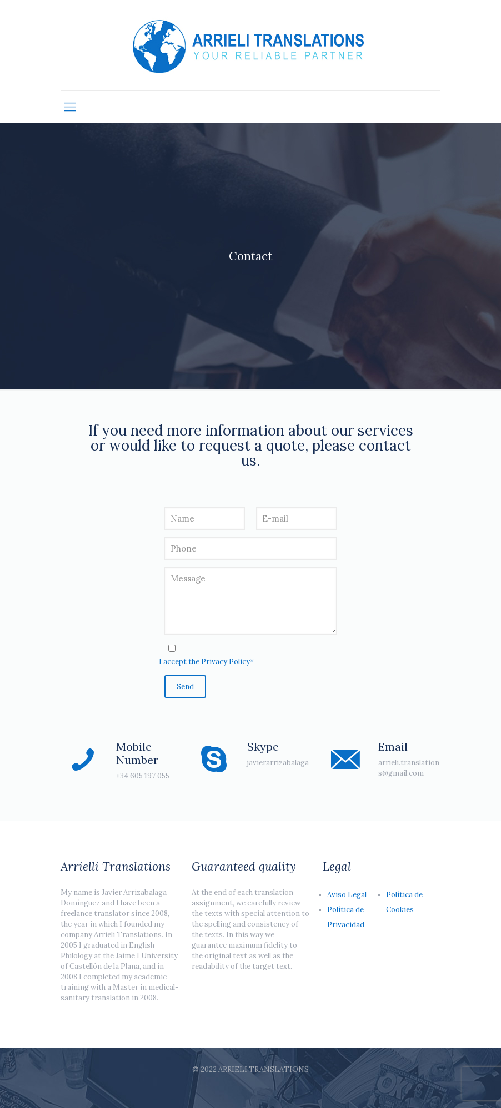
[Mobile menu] (70, 106)
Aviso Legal (347, 894)
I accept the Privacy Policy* (206, 661)
